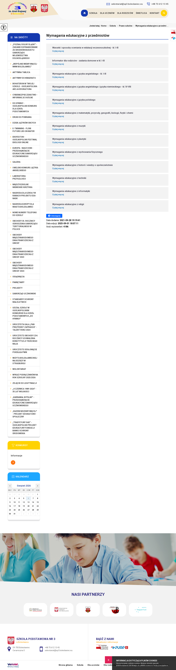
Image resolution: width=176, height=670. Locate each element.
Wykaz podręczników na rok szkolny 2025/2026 (25, 376)
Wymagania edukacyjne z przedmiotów (77, 35)
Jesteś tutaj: (95, 26)
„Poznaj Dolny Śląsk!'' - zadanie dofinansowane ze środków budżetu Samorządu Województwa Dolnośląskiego (25, 51)
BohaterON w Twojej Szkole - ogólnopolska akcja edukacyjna (25, 86)
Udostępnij (54, 216)
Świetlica (141, 13)
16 (10, 506)
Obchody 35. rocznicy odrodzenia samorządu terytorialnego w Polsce (25, 225)
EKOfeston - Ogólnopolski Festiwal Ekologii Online (25, 139)
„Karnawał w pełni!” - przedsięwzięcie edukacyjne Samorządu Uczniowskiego (25, 401)
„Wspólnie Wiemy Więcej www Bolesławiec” (25, 65)
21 (33, 506)
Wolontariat (19, 369)
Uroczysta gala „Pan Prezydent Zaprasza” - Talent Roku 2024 (25, 327)
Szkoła (93, 13)
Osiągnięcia (18, 277)
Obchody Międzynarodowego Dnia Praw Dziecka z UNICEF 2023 (23, 253)
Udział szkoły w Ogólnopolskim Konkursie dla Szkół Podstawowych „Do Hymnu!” (23, 313)
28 (33, 510)
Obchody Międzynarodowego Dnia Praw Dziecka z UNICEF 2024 (23, 267)
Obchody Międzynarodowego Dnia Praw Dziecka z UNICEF (23, 239)
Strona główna (85, 13)
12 (24, 502)
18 (19, 506)
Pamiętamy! (18, 282)
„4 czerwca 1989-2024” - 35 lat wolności (24, 390)
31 (15, 514)
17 (15, 506)
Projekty (17, 288)
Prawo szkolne (124, 26)
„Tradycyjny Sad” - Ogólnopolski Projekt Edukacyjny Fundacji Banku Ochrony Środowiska (25, 427)
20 (28, 506)
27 (28, 510)
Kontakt (154, 13)
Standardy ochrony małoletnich (23, 300)
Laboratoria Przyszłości (19, 177)
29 (38, 510)
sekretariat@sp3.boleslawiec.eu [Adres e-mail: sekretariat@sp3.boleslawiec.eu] (58, 650)
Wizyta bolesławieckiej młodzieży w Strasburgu (25, 361)
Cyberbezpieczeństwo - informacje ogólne (25, 96)
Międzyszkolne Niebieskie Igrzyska (22, 185)
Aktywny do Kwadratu (24, 78)
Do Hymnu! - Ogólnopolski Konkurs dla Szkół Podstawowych (25, 107)
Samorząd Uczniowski (24, 294)
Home (103, 26)
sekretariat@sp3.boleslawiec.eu (124, 4)
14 (33, 502)
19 (24, 506)
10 (15, 502)
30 (10, 514)
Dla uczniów (107, 13)
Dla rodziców (125, 13)
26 (24, 510)
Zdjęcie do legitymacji (25, 383)
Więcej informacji (13, 462)
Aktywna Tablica (21, 72)
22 (38, 506)
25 (19, 510)
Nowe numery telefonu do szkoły (25, 213)
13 (28, 502)
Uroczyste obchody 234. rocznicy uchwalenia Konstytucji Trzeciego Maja (25, 339)
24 (15, 510)
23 (10, 510)
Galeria (16, 162)
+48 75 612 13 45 (157, 3)
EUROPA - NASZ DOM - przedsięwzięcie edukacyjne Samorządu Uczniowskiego (25, 152)
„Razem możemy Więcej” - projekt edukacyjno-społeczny (25, 414)
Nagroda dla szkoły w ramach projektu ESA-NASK (24, 196)
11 (19, 502)
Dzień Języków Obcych (24, 123)
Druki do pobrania (22, 117)
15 (38, 502)
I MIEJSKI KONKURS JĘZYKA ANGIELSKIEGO (25, 169)
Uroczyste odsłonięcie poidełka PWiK (25, 350)
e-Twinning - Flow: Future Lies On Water (24, 129)
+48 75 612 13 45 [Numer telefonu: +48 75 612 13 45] (52, 647)
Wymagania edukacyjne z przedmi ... (150, 26)
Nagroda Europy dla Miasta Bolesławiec (23, 205)
